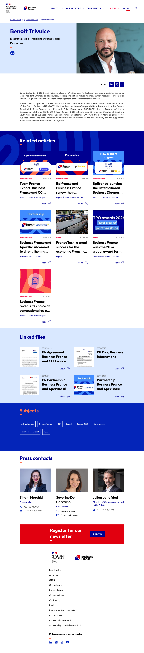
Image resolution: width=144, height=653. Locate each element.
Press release (26, 178)
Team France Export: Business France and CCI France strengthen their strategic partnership (34, 194)
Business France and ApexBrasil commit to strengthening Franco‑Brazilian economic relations (35, 251)
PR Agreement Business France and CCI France (54, 356)
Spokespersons (31, 20)
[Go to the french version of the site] (124, 8)
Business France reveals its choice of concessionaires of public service (35, 308)
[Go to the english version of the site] (128, 8)
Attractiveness (26, 256)
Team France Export (37, 197)
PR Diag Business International (110, 354)
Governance (99, 424)
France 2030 (83, 424)
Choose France (45, 424)
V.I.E (46, 432)
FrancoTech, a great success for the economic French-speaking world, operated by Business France (71, 253)
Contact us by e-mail (33, 510)
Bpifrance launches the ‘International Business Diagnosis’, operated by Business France (108, 192)
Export (22, 197)
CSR (59, 424)
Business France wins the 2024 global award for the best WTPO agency (108, 249)
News (58, 237)
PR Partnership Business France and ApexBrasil (54, 384)
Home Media (15, 20)
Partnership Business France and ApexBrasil (109, 384)
